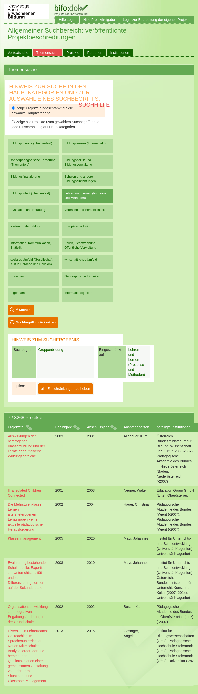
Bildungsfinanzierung (25, 176)
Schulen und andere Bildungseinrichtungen (80, 179)
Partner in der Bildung (25, 226)
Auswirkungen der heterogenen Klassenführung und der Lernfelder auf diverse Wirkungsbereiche (26, 446)
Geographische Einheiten (82, 276)
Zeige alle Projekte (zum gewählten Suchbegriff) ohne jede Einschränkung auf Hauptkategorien (55, 124)
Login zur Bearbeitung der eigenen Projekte (156, 20)
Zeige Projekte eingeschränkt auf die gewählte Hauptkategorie (42, 110)
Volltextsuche (18, 53)
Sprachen (17, 276)
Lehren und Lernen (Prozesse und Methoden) (85, 195)
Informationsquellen (78, 293)
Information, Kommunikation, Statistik (30, 245)
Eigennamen (19, 293)
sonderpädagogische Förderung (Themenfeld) (33, 162)
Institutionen (119, 53)
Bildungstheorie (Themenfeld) (31, 143)
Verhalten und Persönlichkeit (84, 210)
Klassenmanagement (24, 538)
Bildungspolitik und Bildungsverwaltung (78, 162)
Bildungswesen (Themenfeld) (85, 143)
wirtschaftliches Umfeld (80, 259)
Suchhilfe (94, 105)
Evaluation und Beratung (27, 210)
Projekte (72, 53)
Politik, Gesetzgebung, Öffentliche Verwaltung (80, 245)
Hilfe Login (67, 20)
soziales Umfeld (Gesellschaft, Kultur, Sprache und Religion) (31, 262)
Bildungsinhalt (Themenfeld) (30, 193)
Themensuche (47, 53)
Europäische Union (77, 226)
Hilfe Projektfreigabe (99, 20)
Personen (94, 53)
